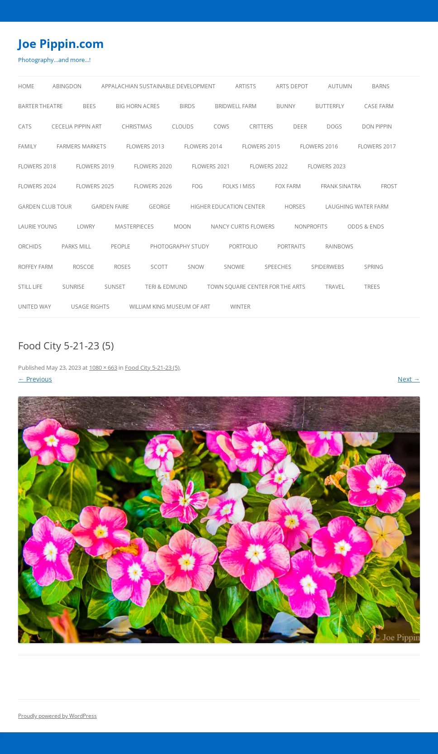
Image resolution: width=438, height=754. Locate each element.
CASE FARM (379, 106)
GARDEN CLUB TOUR (44, 206)
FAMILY (27, 146)
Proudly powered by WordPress (57, 716)
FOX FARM (288, 186)
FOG (197, 186)
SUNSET (115, 287)
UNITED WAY (34, 306)
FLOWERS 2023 (327, 166)
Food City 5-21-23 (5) (152, 367)
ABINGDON (66, 86)
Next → (409, 379)
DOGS (334, 126)
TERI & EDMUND (166, 287)
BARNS (381, 86)
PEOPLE (120, 246)
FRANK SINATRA (341, 186)
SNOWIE (234, 267)
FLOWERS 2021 (211, 166)
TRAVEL (334, 287)
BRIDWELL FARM (236, 106)
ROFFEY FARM (35, 267)
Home (26, 86)
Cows (221, 126)
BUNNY (285, 106)
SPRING (373, 267)
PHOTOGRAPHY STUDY (179, 246)
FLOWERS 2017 (377, 146)
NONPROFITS (311, 226)
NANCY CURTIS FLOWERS (243, 226)
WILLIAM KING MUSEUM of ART (169, 306)
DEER (300, 126)
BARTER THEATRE (40, 106)
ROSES (122, 267)
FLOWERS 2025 (95, 186)
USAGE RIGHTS (90, 306)
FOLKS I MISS (239, 186)
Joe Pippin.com (61, 43)
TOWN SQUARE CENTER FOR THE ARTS (256, 287)
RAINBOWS (339, 246)
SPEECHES (278, 267)
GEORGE (160, 206)
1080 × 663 (103, 367)
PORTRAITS (291, 246)
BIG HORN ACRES (138, 106)
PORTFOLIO (243, 246)
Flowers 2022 (269, 166)
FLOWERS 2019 (95, 166)
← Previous (35, 379)
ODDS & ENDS (366, 226)
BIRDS (187, 106)
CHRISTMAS (137, 126)
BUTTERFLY (329, 106)
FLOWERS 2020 (153, 166)
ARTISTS (245, 86)
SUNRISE (73, 287)
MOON (182, 226)
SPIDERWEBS (327, 267)
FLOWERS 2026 (153, 186)
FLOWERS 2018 (37, 166)
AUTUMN (340, 86)
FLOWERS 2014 (203, 146)
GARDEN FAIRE (110, 206)
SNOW (196, 267)
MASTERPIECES (134, 226)
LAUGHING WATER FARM (357, 206)
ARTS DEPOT (292, 86)
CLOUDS (183, 126)
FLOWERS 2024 (37, 186)
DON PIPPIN (377, 126)
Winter (240, 306)
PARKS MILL (76, 246)
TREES (372, 287)
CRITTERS (261, 126)
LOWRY (86, 226)
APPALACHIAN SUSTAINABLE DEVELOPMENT (158, 86)
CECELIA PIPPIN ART (77, 126)
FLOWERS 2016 (319, 146)
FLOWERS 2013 (145, 146)
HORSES (295, 206)
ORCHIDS (30, 246)
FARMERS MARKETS (81, 146)
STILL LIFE (30, 287)
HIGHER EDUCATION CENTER (227, 206)
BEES (89, 106)
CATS (25, 126)
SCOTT (159, 267)
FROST (389, 186)
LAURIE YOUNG (37, 226)
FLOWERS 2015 (261, 146)
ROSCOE (83, 267)
